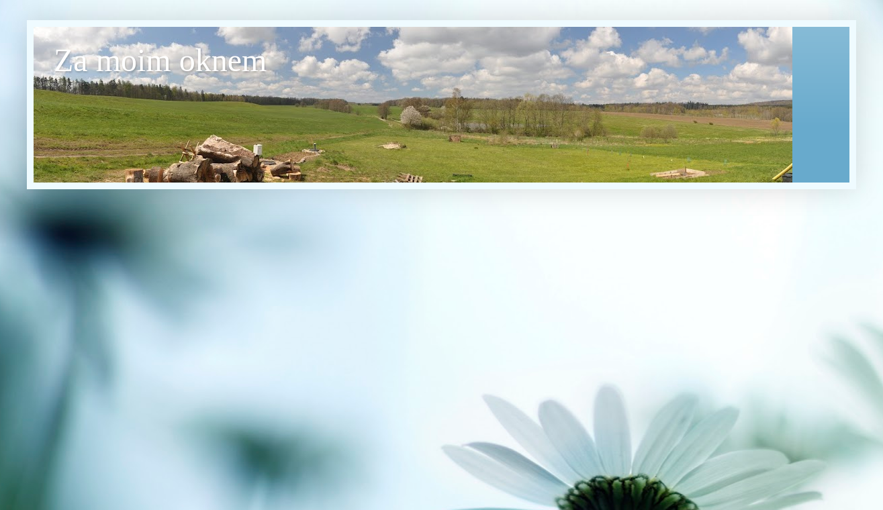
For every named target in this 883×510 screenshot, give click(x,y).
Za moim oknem (160, 60)
